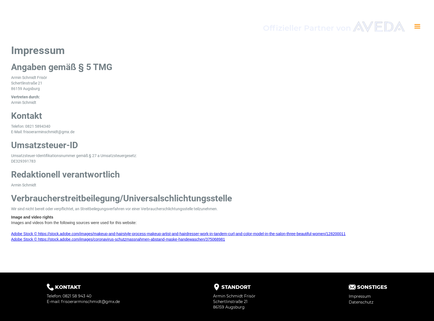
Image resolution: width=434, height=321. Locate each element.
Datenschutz (361, 302)
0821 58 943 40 (77, 296)
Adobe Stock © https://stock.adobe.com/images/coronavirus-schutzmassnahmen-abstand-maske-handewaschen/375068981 (118, 239)
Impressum (360, 296)
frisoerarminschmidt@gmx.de (90, 301)
